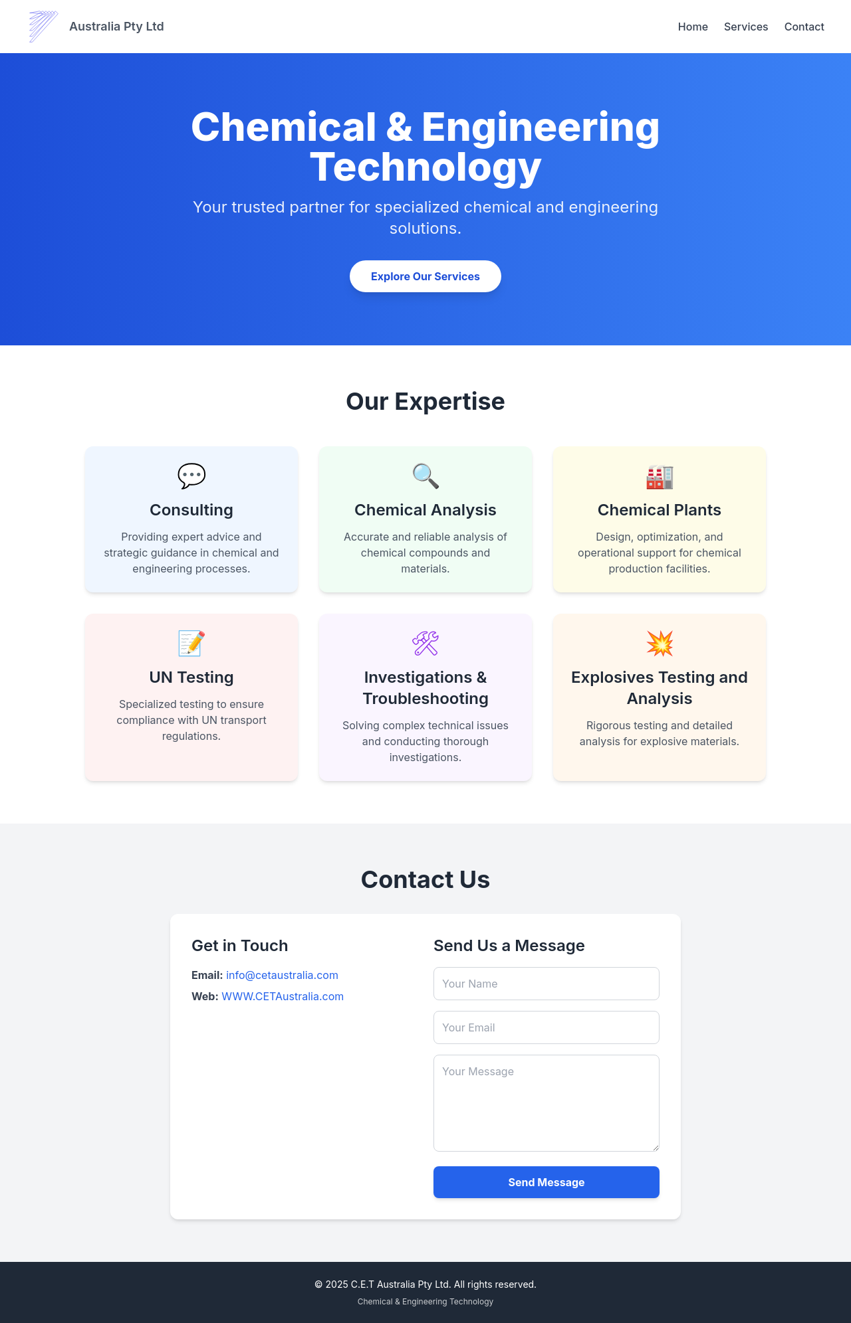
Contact (804, 26)
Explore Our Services (425, 276)
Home (693, 26)
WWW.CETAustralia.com (282, 996)
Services (746, 26)
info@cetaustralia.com (282, 975)
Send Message (546, 1182)
